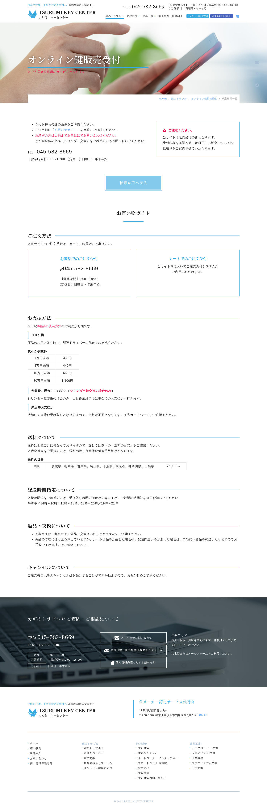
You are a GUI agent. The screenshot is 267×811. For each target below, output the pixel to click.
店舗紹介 (177, 16)
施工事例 (164, 16)
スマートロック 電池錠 (152, 763)
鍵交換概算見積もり (221, 16)
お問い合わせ (38, 758)
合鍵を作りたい (94, 753)
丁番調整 (197, 758)
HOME (163, 98)
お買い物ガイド (65, 130)
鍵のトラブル (115, 16)
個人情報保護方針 (41, 763)
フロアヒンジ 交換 (203, 753)
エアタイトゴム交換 (204, 763)
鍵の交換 (89, 758)
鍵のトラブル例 (94, 748)
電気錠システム (148, 753)
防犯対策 (133, 16)
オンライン (98, 768)
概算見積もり (98, 763)
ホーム (34, 743)
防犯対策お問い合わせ (152, 778)
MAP (203, 715)
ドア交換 (197, 768)
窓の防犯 (143, 768)
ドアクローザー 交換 (205, 748)
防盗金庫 (143, 773)
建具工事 (149, 16)
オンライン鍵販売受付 (198, 16)
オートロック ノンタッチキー (158, 758)
